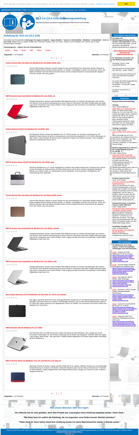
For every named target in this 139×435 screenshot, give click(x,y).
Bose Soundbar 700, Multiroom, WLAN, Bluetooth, (123, 231)
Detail (114, 252)
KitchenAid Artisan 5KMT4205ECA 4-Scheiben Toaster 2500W (124, 209)
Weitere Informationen (105, 4)
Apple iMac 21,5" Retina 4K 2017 (124, 108)
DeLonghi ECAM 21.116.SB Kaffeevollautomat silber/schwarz (124, 156)
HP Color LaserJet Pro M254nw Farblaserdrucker (123, 182)
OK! (126, 4)
